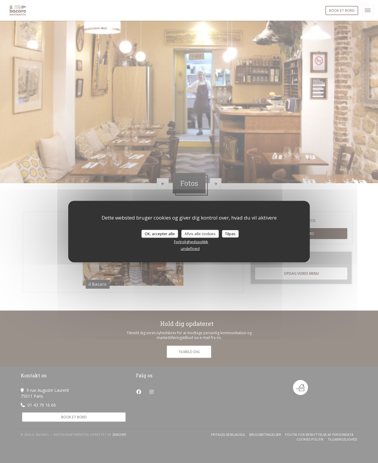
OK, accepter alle (160, 233)
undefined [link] (190, 248)
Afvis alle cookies (200, 233)
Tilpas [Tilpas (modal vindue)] (230, 233)
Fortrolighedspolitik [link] (191, 241)
